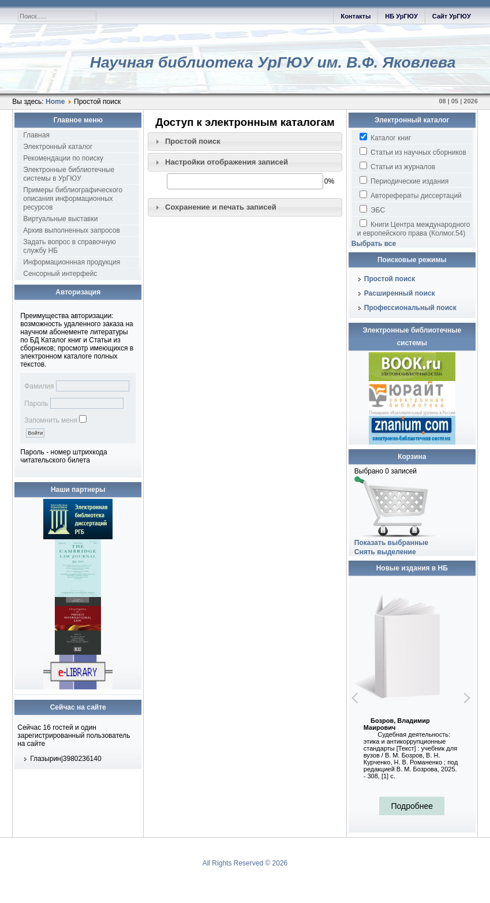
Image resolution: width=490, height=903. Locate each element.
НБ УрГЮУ (401, 16)
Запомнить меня (50, 420)
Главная (36, 135)
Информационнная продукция (71, 262)
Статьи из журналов (397, 166)
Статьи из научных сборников (413, 151)
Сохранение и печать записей (220, 207)
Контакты (356, 16)
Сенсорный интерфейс (60, 274)
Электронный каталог (57, 147)
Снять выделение (385, 552)
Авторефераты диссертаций (411, 195)
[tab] (245, 141)
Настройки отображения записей (226, 162)
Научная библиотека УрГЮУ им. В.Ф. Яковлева (273, 62)
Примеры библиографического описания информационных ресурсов (72, 198)
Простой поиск (192, 141)
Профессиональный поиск (410, 308)
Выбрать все (373, 244)
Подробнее (412, 806)
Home (55, 102)
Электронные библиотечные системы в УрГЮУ (68, 174)
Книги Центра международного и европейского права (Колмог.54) (413, 228)
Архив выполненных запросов (71, 230)
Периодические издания (404, 180)
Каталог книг (385, 137)
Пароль (36, 404)
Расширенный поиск (399, 293)
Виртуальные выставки (60, 219)
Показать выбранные (391, 543)
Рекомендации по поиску (63, 158)
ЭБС (372, 209)
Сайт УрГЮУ (451, 16)
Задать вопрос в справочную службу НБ (69, 246)
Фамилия (39, 386)
